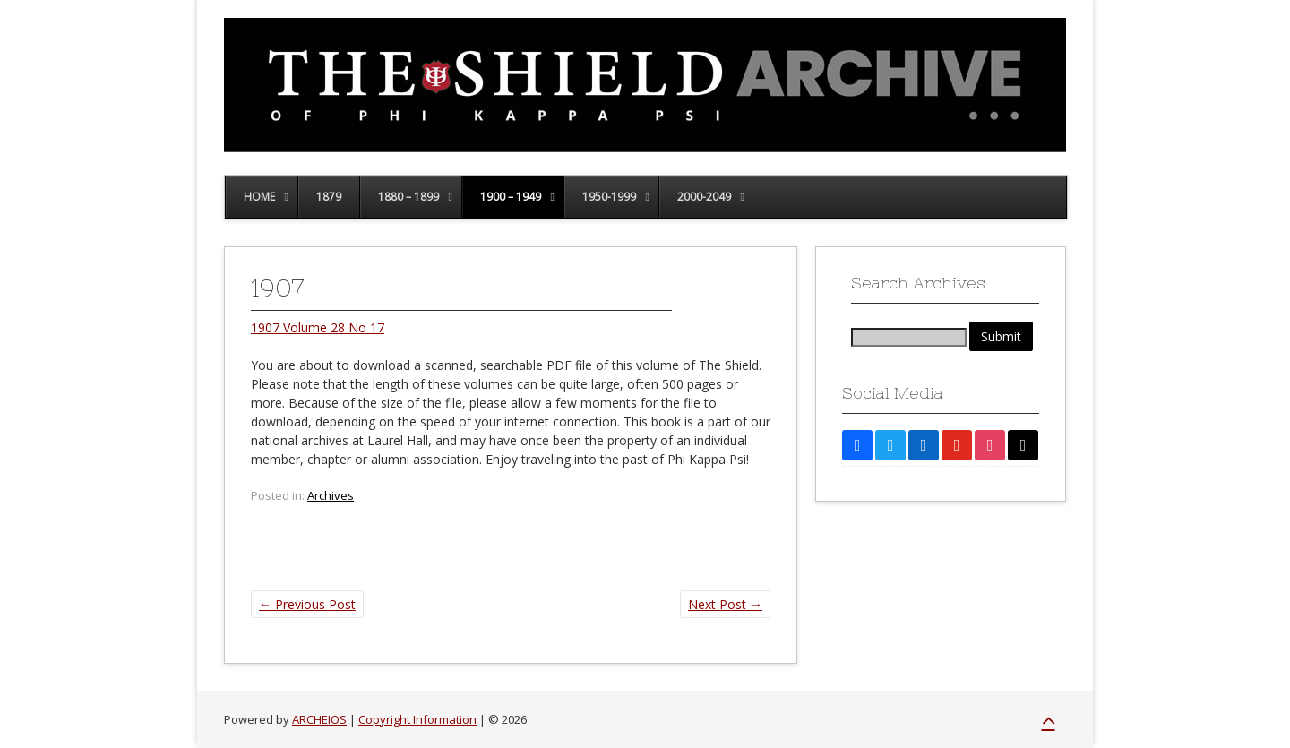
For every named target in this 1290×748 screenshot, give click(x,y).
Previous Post (307, 604)
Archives (330, 495)
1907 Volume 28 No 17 (317, 327)
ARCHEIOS (319, 719)
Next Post (725, 604)
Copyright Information (417, 719)
